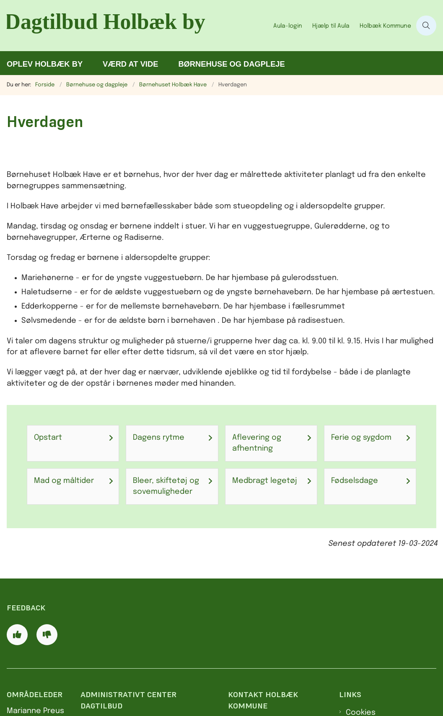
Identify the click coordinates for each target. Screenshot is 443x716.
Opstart (48, 437)
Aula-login (287, 26)
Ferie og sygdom (361, 437)
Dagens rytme (158, 437)
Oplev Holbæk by (45, 64)
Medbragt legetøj (264, 481)
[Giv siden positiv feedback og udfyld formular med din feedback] (17, 634)
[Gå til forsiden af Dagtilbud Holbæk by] (134, 25)
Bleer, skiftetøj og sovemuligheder (166, 486)
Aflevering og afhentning (256, 443)
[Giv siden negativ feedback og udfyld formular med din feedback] (46, 634)
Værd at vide (130, 64)
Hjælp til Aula (331, 26)
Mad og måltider (64, 481)
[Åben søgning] (426, 26)
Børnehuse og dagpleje (231, 64)
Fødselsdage (354, 481)
